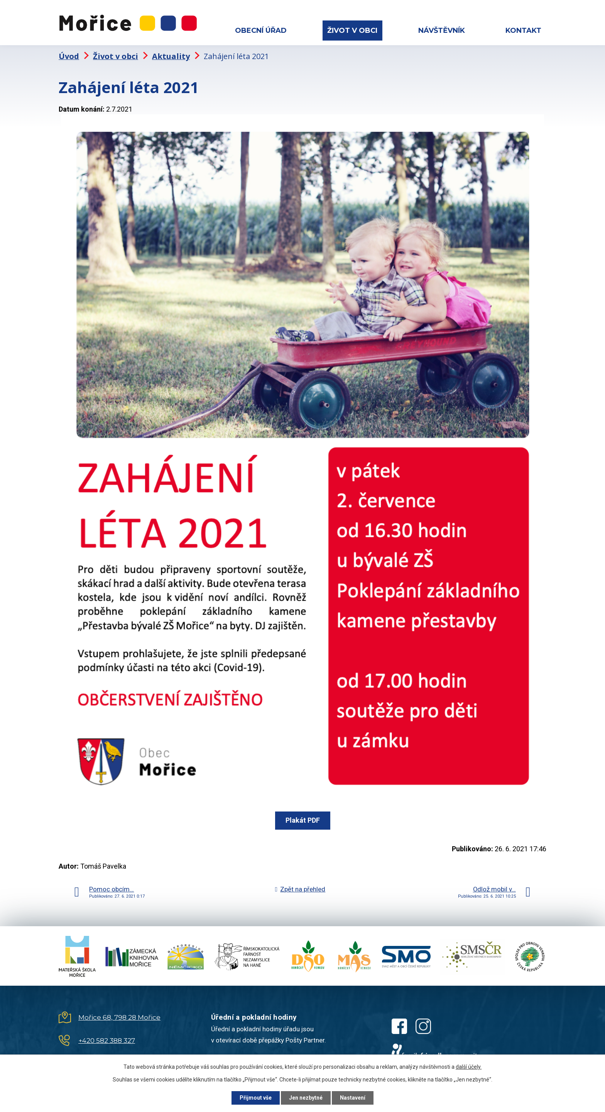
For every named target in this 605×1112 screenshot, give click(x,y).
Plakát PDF (303, 820)
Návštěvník (441, 30)
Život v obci (352, 30)
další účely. (469, 1067)
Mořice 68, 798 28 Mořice (119, 1017)
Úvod (69, 56)
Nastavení (352, 1098)
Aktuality (171, 56)
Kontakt (523, 30)
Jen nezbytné (306, 1098)
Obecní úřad (261, 30)
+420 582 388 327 (106, 1040)
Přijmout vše (256, 1098)
